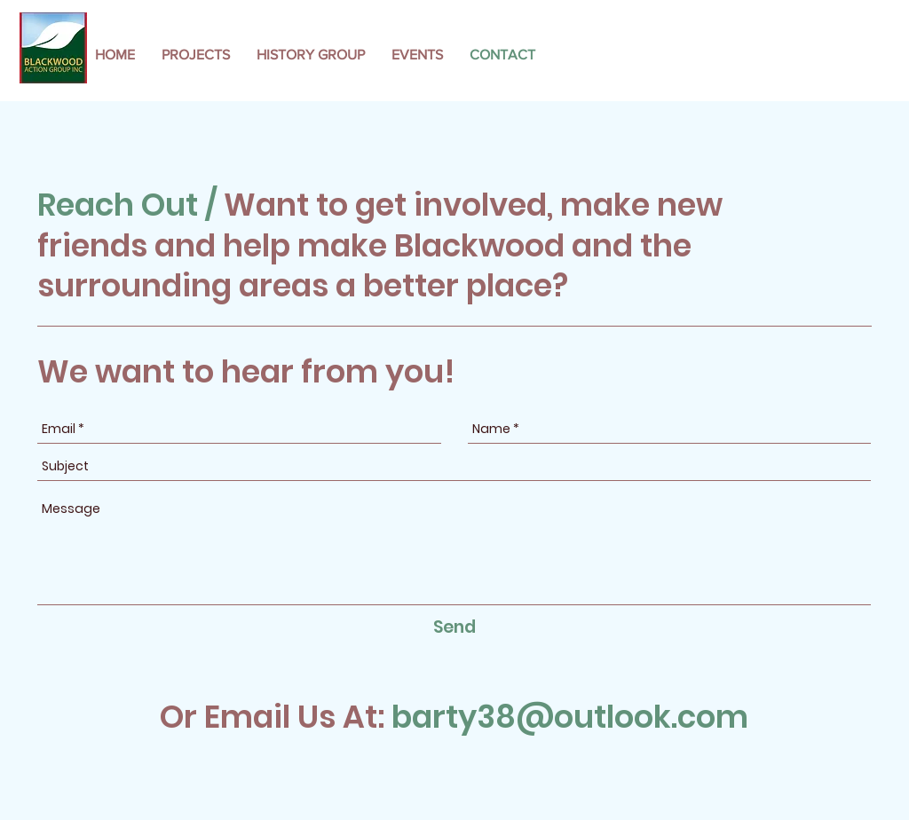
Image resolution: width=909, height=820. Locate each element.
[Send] (454, 628)
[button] (195, 55)
